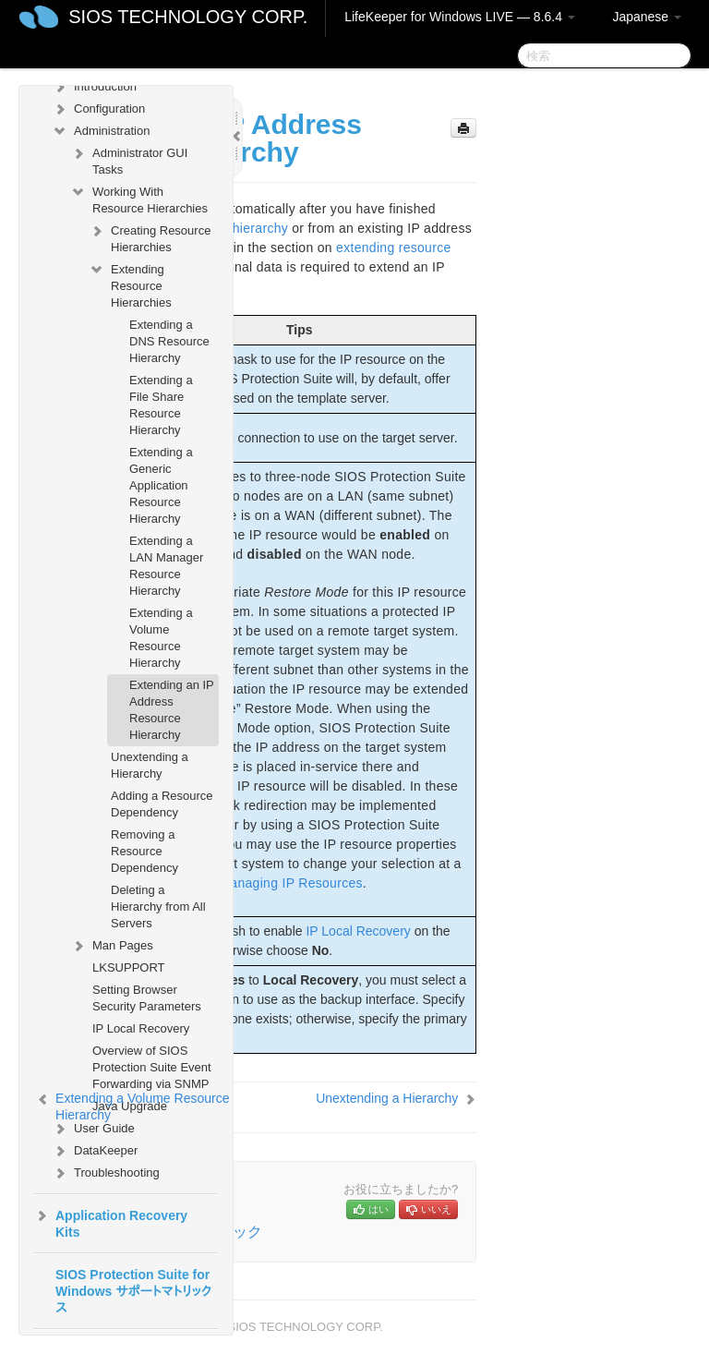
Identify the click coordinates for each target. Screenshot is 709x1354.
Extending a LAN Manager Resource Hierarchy (166, 566)
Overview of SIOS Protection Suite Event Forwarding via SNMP (151, 1067)
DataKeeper (95, 1151)
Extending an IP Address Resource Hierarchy (171, 710)
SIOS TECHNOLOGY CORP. (187, 16)
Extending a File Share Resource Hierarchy (161, 405)
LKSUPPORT (128, 967)
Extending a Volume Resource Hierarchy (161, 638)
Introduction (94, 87)
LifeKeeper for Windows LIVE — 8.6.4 (459, 16)
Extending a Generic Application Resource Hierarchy (161, 485)
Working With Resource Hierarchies (139, 198)
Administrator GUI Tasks (128, 159)
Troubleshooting (106, 1173)
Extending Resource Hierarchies (130, 284)
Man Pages (111, 946)
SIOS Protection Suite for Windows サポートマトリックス (133, 1291)
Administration (101, 131)
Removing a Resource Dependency (144, 851)
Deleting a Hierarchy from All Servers (158, 906)
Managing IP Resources (290, 883)
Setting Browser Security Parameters (146, 998)
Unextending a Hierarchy (149, 765)
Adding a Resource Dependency (162, 804)
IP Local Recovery (140, 1028)
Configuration (98, 109)
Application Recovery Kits (110, 1221)
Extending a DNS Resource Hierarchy (169, 341)
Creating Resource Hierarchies (149, 237)
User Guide (93, 1129)
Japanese (646, 16)
